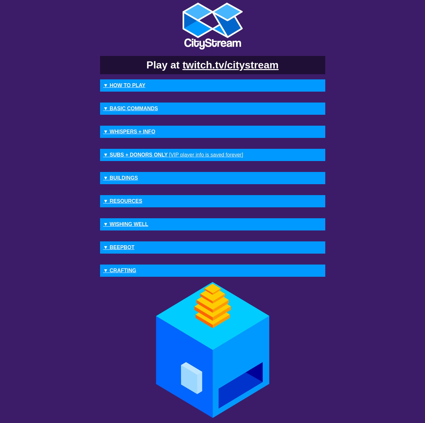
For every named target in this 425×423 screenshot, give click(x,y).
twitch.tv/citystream (230, 65)
